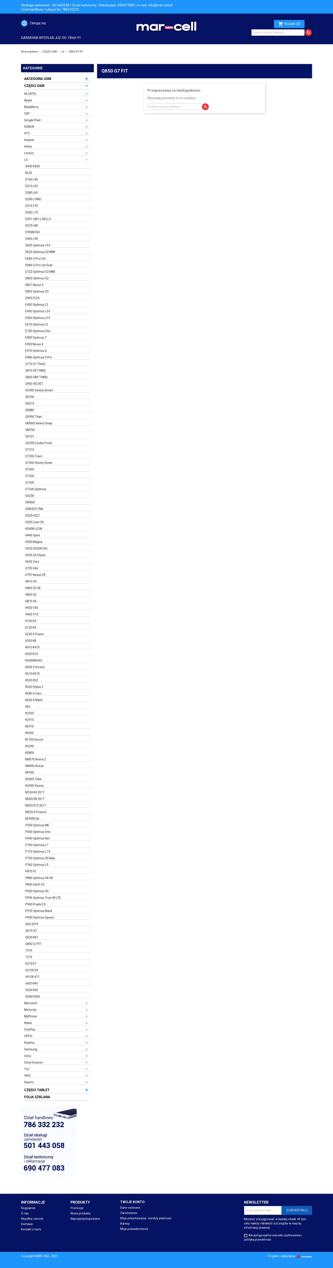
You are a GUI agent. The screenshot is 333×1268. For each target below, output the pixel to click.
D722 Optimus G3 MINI (40, 271)
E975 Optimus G (36, 350)
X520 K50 (31, 990)
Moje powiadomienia (134, 1229)
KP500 (29, 772)
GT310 (29, 449)
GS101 (29, 436)
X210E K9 (31, 970)
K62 (27, 706)
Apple (28, 100)
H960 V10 (31, 614)
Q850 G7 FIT (33, 944)
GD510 (29, 403)
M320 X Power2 (36, 812)
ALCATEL (30, 93)
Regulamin (28, 1208)
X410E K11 (32, 976)
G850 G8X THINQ (36, 377)
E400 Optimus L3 (36, 304)
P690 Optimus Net (37, 838)
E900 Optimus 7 (36, 337)
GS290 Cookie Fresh (38, 443)
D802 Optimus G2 (37, 278)
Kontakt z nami (31, 1229)
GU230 (29, 495)
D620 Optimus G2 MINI (40, 252)
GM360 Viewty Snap (38, 423)
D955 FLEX (32, 298)
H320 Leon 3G (34, 522)
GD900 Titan (33, 416)
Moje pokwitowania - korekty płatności (145, 1218)
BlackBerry (31, 107)
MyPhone (30, 1016)
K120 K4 (30, 627)
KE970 (29, 726)
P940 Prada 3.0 (35, 904)
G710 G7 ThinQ (35, 364)
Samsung (30, 1049)
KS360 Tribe (33, 779)
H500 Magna (33, 542)
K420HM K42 (33, 660)
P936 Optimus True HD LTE (43, 897)
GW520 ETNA (34, 509)
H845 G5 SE (33, 588)
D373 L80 (31, 225)
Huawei (29, 140)
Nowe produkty (81, 1213)
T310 (28, 950)
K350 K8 (30, 640)
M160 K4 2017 (34, 792)
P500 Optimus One (38, 832)
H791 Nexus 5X (35, 574)
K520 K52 (31, 680)
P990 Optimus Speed (39, 917)
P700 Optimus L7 (36, 845)
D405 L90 (31, 238)
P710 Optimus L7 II (37, 851)
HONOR (29, 126)
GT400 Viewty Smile (38, 462)
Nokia (28, 1023)
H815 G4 (31, 581)
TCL (27, 1069)
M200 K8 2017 (34, 799)
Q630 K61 (31, 937)
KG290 (29, 746)
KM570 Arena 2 (35, 759)
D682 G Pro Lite (35, 258)
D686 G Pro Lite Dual (38, 265)
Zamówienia (128, 1213)
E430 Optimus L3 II (37, 311)
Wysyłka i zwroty (32, 1218)
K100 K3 (30, 621)
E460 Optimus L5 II (37, 317)
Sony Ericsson (33, 1062)
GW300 (30, 502)
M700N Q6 (32, 818)
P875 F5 (30, 871)
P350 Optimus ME (37, 825)
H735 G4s (31, 568)
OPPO (28, 1036)
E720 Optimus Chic (38, 331)
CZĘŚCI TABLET (37, 1090)
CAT (27, 113)
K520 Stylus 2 (34, 687)
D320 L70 (31, 212)
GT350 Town (33, 456)
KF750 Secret (34, 739)
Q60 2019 (31, 924)
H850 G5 (31, 594)
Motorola (30, 1009)
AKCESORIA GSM (37, 79)
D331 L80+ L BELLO (38, 219)
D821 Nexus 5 (34, 285)
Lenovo (29, 153)
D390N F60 (32, 232)
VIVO (27, 1075)
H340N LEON (33, 528)
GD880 (29, 410)
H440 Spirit (32, 535)
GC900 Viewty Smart (39, 390)
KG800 (29, 752)
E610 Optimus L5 (36, 324)
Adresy (125, 1223)
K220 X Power (34, 634)
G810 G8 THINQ (35, 370)
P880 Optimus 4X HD (39, 878)
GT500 (29, 476)
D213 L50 (31, 186)
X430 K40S (32, 166)
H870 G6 (31, 601)
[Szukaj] (278, 32)
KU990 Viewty (34, 785)
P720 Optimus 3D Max (40, 858)
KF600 (29, 733)
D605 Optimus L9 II (37, 245)
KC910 (29, 719)
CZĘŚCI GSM (34, 86)
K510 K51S (32, 673)
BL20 (28, 173)
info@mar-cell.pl (160, 5)
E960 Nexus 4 (34, 344)
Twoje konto (132, 1202)
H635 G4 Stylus (35, 555)
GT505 (29, 482)
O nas (25, 1213)
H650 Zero (32, 561)
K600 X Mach (34, 700)
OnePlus (29, 1029)
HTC (27, 133)
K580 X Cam (33, 693)
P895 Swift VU (35, 884)
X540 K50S (32, 996)
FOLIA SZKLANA (37, 1097)
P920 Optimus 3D (37, 891)
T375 (28, 957)
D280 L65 (31, 192)
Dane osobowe (130, 1207)
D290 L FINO (33, 199)
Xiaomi (29, 1082)
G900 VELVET (34, 383)
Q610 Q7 (31, 930)
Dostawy (27, 1224)
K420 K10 (31, 654)
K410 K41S (32, 647)
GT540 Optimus (35, 489)
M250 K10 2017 (35, 805)
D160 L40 (31, 179)
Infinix (28, 146)
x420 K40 (31, 983)
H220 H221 (32, 515)
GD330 (29, 397)
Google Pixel (32, 120)
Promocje (77, 1208)
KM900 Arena (34, 766)
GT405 (29, 469)
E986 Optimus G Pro (38, 357)
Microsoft (30, 1003)
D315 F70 (31, 205)
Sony (27, 1056)
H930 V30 (31, 607)
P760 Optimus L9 (36, 864)
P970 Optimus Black (38, 911)
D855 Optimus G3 (37, 291)
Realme (29, 1042)
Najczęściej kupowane (85, 1218)
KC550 (29, 713)
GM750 (30, 430)
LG (26, 159)
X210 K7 (30, 963)
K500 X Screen (35, 667)
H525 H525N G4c (36, 548)
